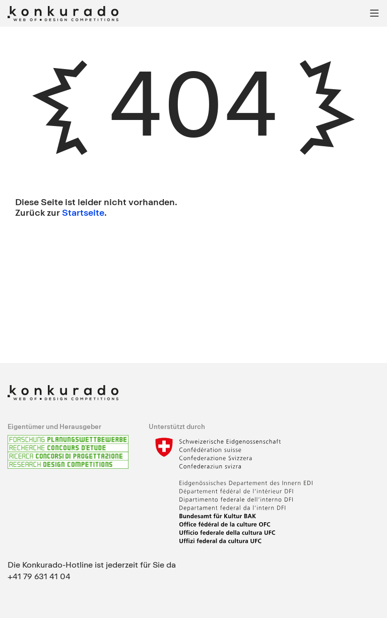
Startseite (83, 212)
